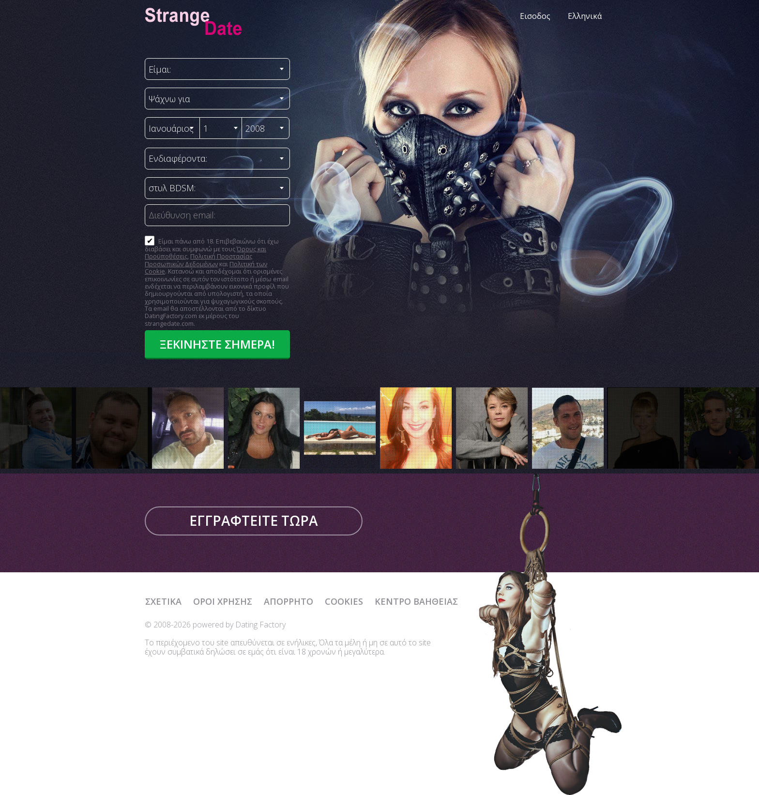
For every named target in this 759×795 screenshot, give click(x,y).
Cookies (344, 601)
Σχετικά (163, 601)
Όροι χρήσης (222, 601)
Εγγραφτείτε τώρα (253, 520)
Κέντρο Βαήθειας (416, 601)
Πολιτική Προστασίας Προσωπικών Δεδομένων (198, 260)
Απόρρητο (288, 601)
